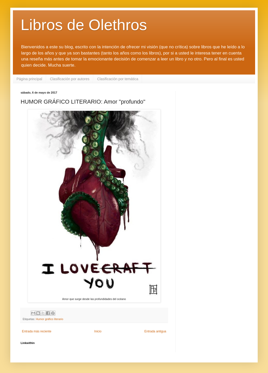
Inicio (98, 331)
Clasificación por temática (117, 79)
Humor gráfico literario (49, 319)
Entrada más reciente (36, 331)
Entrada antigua (155, 331)
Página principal (29, 79)
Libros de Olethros (84, 24)
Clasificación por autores (69, 79)
